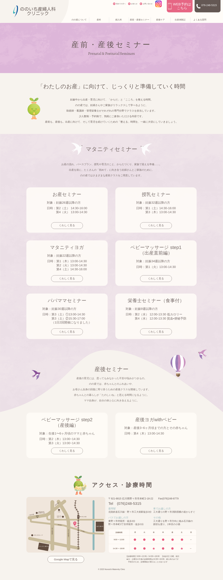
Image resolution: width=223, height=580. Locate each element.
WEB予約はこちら (182, 6)
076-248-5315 (209, 5)
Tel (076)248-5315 (124, 503)
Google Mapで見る (66, 559)
